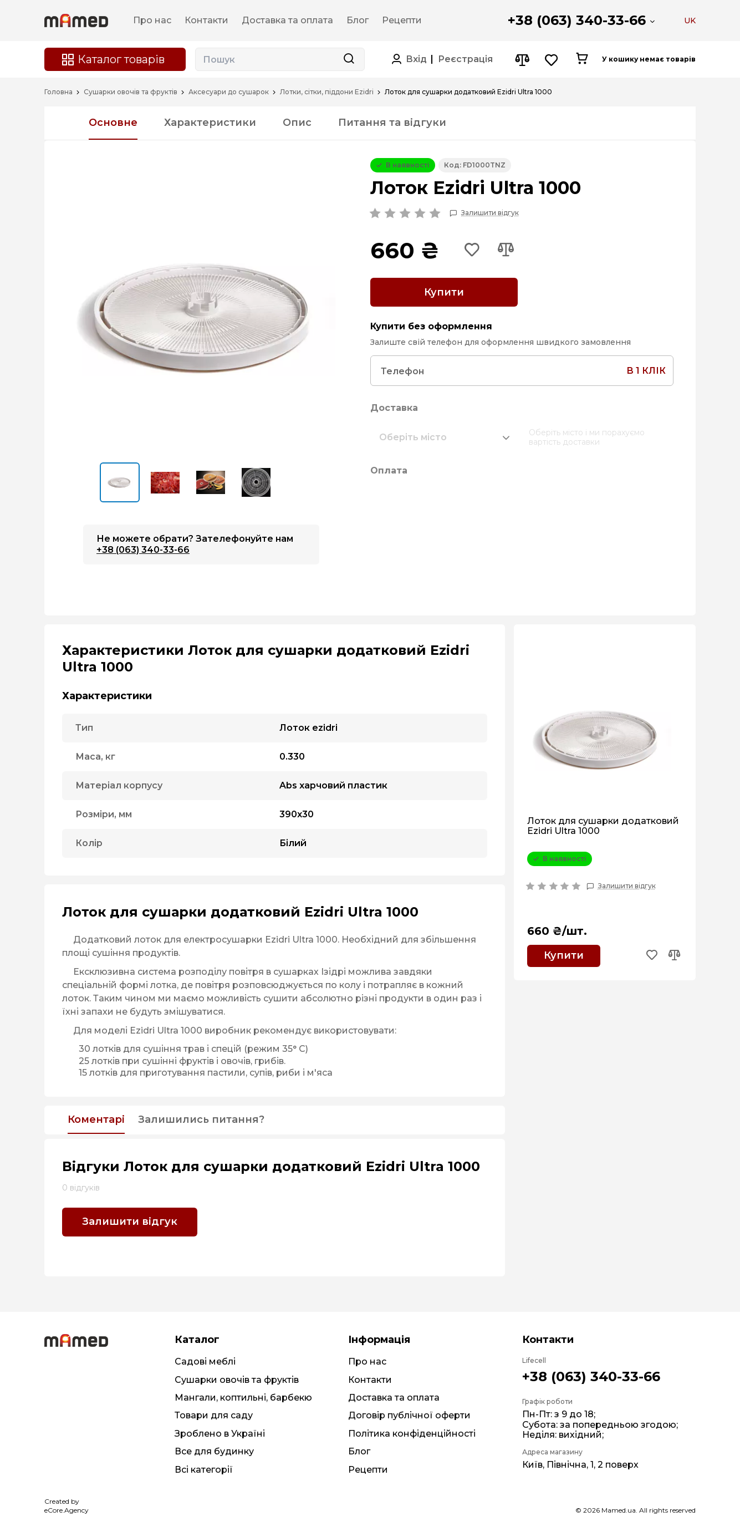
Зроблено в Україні (220, 1433)
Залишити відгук (490, 213)
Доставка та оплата (394, 1397)
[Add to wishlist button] (472, 250)
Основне (113, 122)
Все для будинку (214, 1451)
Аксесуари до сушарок (228, 92)
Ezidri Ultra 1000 (301, 939)
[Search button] (348, 59)
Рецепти (368, 1469)
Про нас (367, 1361)
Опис (297, 122)
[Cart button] (581, 59)
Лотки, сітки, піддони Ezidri (327, 92)
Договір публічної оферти (409, 1415)
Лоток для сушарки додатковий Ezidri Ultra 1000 (603, 826)
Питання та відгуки (392, 122)
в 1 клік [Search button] (646, 370)
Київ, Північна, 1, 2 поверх (580, 1464)
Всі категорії (204, 1469)
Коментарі (96, 1120)
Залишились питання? (201, 1120)
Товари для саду (214, 1415)
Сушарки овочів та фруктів (130, 92)
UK (690, 21)
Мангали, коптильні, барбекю (243, 1397)
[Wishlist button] (552, 59)
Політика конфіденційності (412, 1433)
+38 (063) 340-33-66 (577, 20)
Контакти (370, 1380)
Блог (359, 1451)
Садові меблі (205, 1361)
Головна (58, 92)
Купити (444, 292)
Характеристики (210, 122)
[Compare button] (522, 59)
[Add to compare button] (505, 250)
